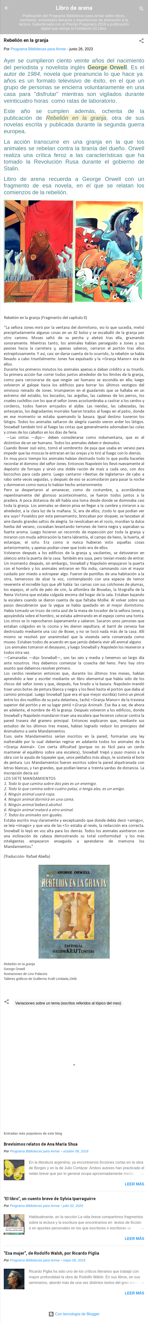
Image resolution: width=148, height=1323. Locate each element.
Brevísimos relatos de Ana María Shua (41, 1144)
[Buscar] (141, 9)
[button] (141, 41)
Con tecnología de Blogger (74, 1314)
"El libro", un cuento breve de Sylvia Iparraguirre (50, 1198)
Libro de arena (74, 8)
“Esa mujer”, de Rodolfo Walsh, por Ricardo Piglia (51, 1253)
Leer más (134, 1184)
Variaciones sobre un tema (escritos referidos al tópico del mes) (68, 1003)
